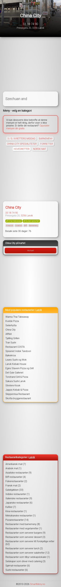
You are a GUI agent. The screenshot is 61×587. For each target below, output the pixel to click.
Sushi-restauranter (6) (16, 569)
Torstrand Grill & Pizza (16, 376)
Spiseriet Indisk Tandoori (18, 351)
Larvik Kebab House (15, 364)
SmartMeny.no (37, 584)
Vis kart (30, 250)
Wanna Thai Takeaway (17, 316)
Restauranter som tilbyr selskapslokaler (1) (27, 557)
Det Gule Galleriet (14, 372)
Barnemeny (33, 226)
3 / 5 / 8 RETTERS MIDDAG (21, 138)
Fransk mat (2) (13, 485)
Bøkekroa (10, 355)
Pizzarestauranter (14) (16, 519)
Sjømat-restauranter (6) (17, 565)
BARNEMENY (46, 138)
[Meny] (4, 3)
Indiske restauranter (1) (17, 494)
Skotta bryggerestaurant (18, 398)
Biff (25, 226)
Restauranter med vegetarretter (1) (23, 528)
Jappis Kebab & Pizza (16, 389)
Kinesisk (9, 226)
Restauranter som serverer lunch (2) (24, 548)
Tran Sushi (10, 342)
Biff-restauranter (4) (15, 477)
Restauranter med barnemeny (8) (22, 524)
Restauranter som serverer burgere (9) (25, 532)
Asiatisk (18, 226)
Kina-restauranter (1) (16, 511)
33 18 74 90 (30, 24)
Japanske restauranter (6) (18, 502)
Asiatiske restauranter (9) (18, 472)
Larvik (30, 215)
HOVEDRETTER (22, 149)
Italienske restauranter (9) (18, 498)
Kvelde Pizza (12, 321)
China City (30, 15)
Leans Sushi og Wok (16, 359)
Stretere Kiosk (12, 385)
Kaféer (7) (10, 507)
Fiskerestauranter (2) (16, 481)
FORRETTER (46, 143)
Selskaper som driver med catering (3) (25, 561)
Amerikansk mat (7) (15, 464)
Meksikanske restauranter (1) (20, 515)
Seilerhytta (10, 325)
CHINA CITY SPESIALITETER (22, 143)
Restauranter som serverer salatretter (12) (27, 552)
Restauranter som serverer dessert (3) (25, 537)
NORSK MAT (39, 149)
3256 (23, 215)
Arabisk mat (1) (13, 468)
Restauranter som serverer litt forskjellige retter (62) (29, 543)
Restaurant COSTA (15, 346)
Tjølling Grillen (12, 338)
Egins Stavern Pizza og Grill (19, 368)
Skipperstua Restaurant (17, 394)
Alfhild (8, 334)
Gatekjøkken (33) (14, 489)
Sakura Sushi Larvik (15, 381)
